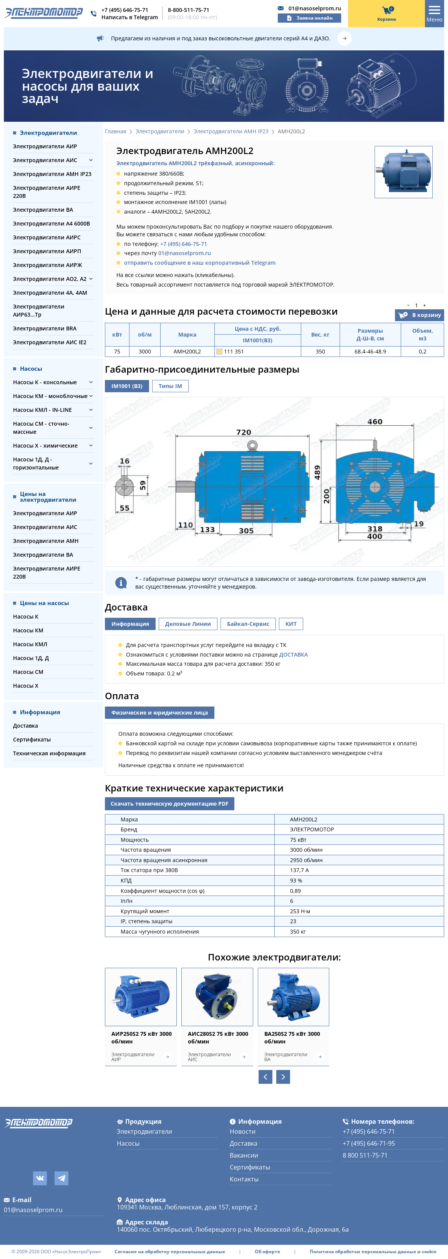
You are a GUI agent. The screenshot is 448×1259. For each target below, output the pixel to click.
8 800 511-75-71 (365, 1155)
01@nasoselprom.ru (315, 8)
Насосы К (25, 616)
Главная (115, 131)
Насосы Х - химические (45, 445)
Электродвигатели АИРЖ (47, 265)
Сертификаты (32, 739)
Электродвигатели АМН (46, 540)
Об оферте (267, 1252)
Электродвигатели (160, 131)
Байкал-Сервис (248, 623)
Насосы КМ (28, 630)
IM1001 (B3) (127, 386)
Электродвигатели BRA (44, 328)
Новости (243, 1131)
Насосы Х (25, 685)
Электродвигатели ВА (43, 209)
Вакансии (244, 1155)
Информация (130, 623)
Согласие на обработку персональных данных (169, 1252)
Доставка (25, 725)
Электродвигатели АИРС (47, 237)
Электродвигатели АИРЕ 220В (46, 191)
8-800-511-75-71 (188, 9)
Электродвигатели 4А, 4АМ (50, 292)
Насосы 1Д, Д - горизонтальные (36, 463)
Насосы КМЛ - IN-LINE (42, 409)
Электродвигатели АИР (45, 146)
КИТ (291, 623)
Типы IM (170, 386)
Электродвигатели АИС (45, 160)
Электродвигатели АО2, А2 (49, 278)
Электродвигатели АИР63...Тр (39, 310)
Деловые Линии (188, 623)
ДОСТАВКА (293, 654)
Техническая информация (49, 753)
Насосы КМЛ (30, 644)
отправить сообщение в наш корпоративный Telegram (199, 262)
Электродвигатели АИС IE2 (49, 342)
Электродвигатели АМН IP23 (52, 173)
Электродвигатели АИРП (47, 251)
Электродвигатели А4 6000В (51, 223)
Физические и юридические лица (159, 712)
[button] (91, 160)
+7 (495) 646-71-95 (369, 1143)
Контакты (244, 1179)
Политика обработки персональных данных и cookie (373, 1252)
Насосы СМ (28, 671)
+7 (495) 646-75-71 (124, 9)
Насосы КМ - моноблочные (50, 396)
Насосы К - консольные (45, 382)
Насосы (128, 1143)
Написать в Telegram (129, 17)
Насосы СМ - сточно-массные (41, 427)
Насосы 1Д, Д (31, 658)
